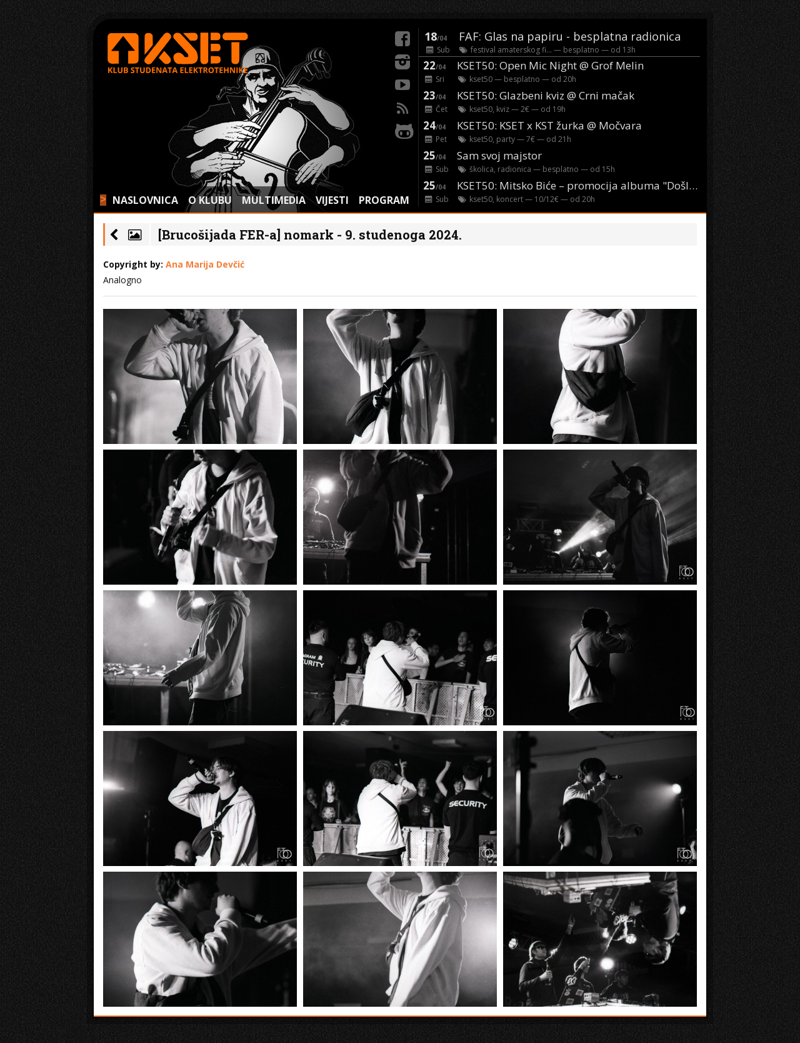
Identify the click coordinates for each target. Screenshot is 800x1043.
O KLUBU (210, 200)
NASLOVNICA (145, 200)
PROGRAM (384, 200)
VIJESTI (332, 200)
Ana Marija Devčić (205, 264)
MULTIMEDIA (274, 200)
